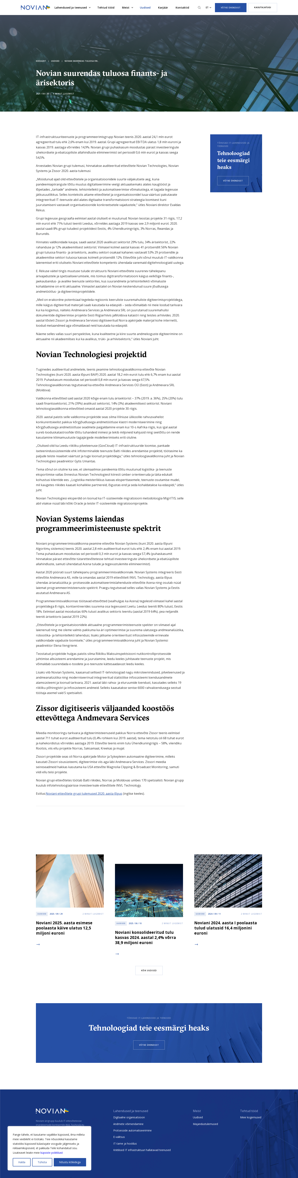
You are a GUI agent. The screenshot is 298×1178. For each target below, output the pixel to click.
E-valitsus (119, 1137)
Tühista (42, 1162)
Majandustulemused (205, 1124)
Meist (125, 7)
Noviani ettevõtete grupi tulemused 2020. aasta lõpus (84, 793)
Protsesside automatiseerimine (132, 1130)
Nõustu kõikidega (70, 1162)
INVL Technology (75, 1125)
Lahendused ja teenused (71, 7)
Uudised (145, 7)
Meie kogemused (250, 1117)
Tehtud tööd (105, 7)
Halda (21, 1162)
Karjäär (163, 7)
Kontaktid (182, 7)
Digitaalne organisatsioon (129, 1117)
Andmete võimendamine (128, 1124)
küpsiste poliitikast (51, 1152)
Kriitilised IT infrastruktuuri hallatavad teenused (142, 1150)
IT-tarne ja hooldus (125, 1143)
